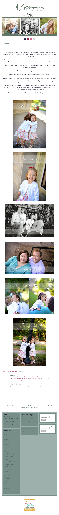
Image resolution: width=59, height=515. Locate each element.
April (7, 473)
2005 (7, 490)
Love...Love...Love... (9, 458)
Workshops (6, 426)
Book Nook (15, 416)
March (7, 475)
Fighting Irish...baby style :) (11, 461)
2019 (6, 436)
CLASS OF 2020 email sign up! (47, 426)
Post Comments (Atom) (32, 407)
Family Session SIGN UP (46, 415)
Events (5, 418)
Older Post (49, 405)
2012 (6, 480)
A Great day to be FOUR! (10, 455)
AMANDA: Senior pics (10, 463)
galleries (27, 34)
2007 (7, 486)
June (7, 469)
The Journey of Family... (10, 456)
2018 (6, 438)
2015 (6, 443)
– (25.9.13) (19, 375)
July (7, 468)
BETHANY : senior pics (10, 464)
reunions (15, 422)
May (7, 471)
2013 (6, 446)
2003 (7, 492)
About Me (19, 34)
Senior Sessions (9, 424)
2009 (7, 485)
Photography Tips (7, 422)
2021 (6, 432)
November (8, 449)
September (8, 453)
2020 (7, 434)
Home (29, 405)
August (7, 466)
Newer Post (10, 405)
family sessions (9, 47)
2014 (6, 444)
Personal (13, 421)
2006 (7, 488)
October (8, 451)
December (8, 448)
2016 (6, 441)
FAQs (41, 34)
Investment (35, 34)
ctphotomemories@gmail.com (27, 421)
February (8, 476)
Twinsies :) (6, 43)
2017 (6, 439)
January (8, 478)
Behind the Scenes (8, 416)
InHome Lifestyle (12, 420)
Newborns (6, 421)
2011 (6, 481)
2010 (6, 483)
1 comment (21, 371)
